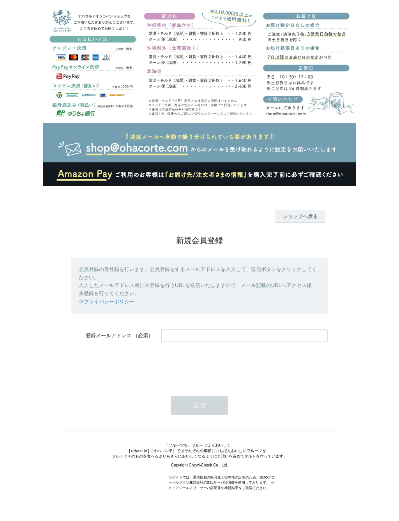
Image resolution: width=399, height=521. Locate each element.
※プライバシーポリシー (106, 302)
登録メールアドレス (108, 335)
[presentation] (220, 365)
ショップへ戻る (300, 216)
